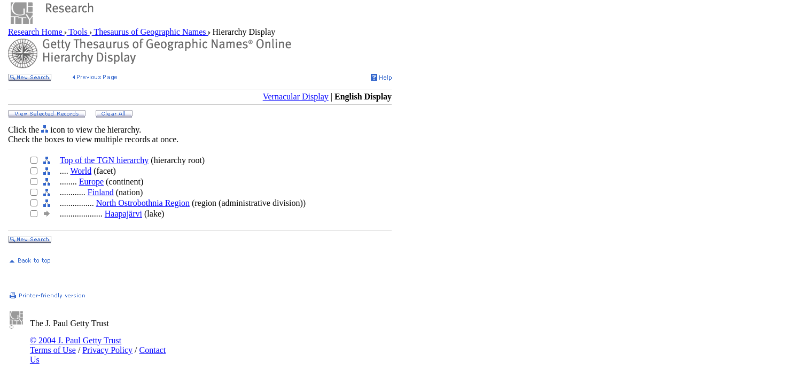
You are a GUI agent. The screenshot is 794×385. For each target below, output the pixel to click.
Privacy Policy (107, 350)
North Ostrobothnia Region (143, 202)
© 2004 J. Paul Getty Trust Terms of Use (75, 345)
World (81, 170)
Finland (101, 192)
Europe (91, 181)
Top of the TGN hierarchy (104, 160)
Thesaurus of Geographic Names (150, 31)
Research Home (36, 31)
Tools (78, 31)
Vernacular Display (296, 96)
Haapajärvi (123, 213)
